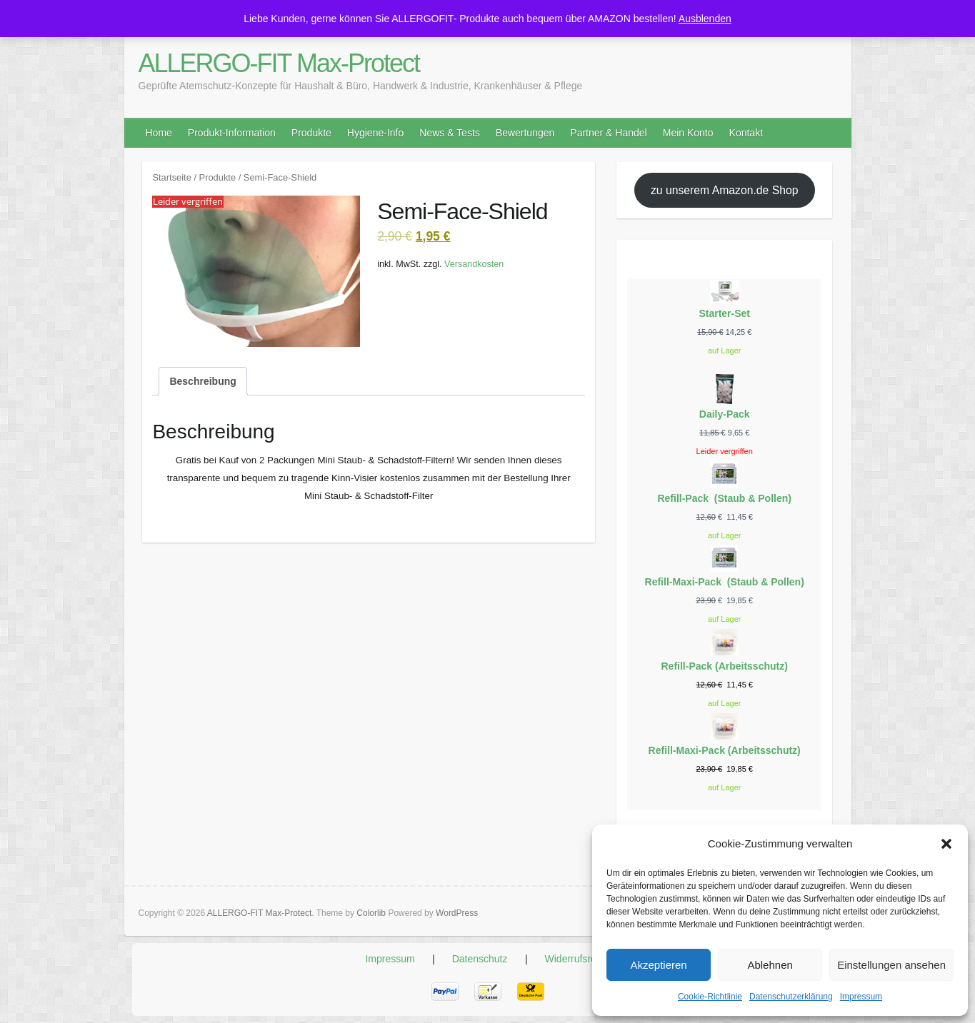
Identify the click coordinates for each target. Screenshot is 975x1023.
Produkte (311, 132)
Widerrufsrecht (577, 958)
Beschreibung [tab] (202, 381)
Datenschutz (480, 958)
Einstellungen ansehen (891, 965)
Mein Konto (688, 132)
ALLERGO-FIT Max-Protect (279, 63)
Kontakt (746, 132)
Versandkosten (474, 264)
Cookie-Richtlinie (710, 997)
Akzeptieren (658, 965)
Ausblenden (705, 18)
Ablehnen (769, 965)
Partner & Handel (608, 132)
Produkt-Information (232, 132)
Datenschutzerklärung (791, 997)
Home (159, 132)
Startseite (171, 177)
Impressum (861, 997)
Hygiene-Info (375, 132)
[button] (946, 844)
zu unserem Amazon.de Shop (725, 190)
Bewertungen (525, 132)
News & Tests (449, 132)
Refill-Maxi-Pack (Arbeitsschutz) (725, 750)
